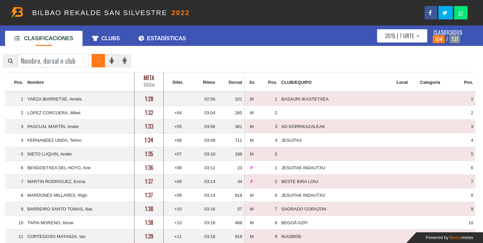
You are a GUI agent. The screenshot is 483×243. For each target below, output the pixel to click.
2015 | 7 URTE (400, 36)
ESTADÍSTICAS (162, 38)
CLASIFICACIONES (43, 38)
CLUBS (106, 38)
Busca (461, 237)
